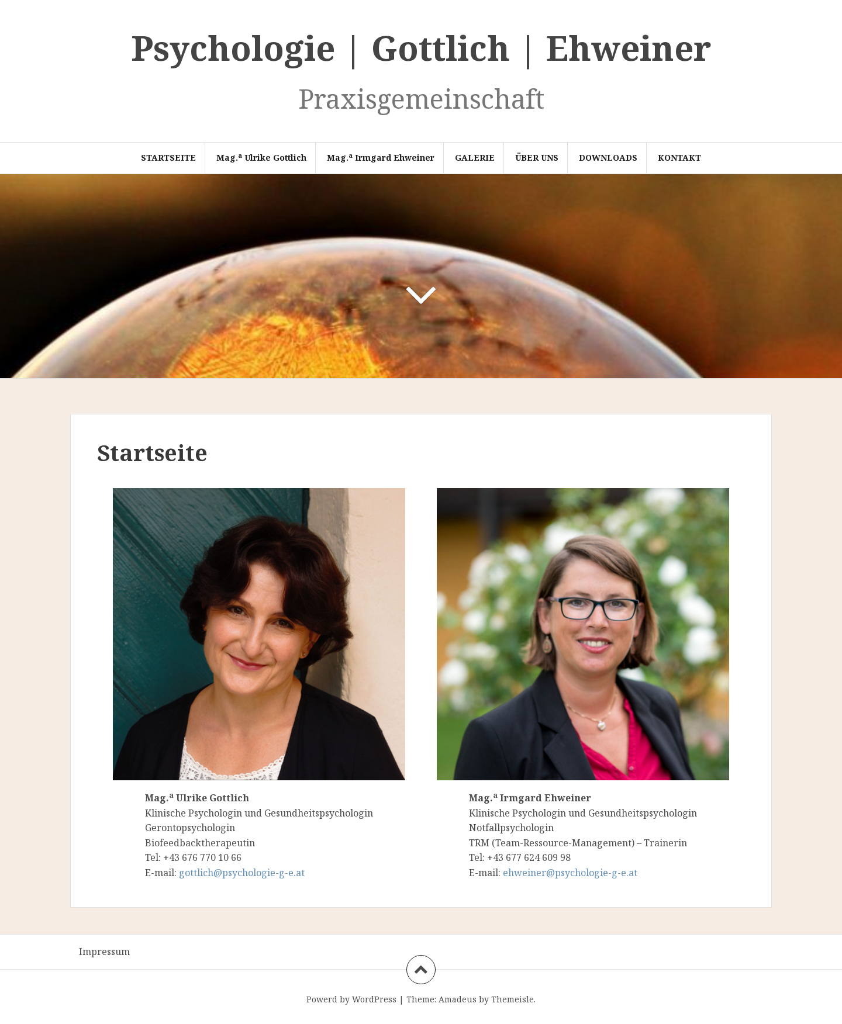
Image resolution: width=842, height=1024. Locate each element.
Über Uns (536, 157)
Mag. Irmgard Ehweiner (380, 157)
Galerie (475, 157)
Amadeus (458, 999)
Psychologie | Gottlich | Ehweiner (421, 48)
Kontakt (679, 157)
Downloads (608, 157)
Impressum (104, 951)
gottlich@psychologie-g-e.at (242, 872)
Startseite (168, 157)
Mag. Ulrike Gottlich (261, 157)
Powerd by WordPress (351, 999)
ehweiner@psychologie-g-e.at (570, 872)
